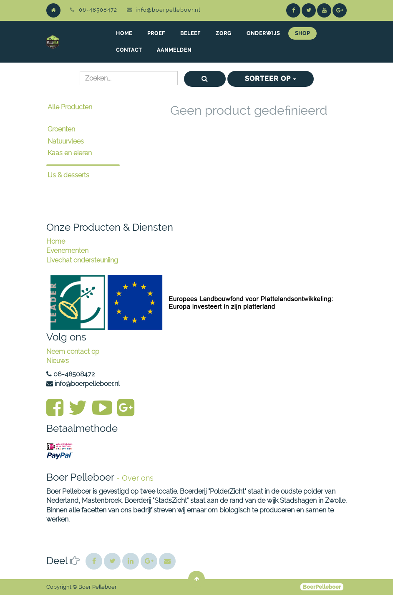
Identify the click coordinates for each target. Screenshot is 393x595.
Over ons (138, 478)
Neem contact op (72, 351)
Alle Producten (70, 107)
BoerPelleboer (322, 587)
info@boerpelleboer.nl (168, 10)
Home (55, 241)
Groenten (61, 129)
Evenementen (67, 251)
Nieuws (57, 361)
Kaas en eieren (70, 153)
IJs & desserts (68, 175)
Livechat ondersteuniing (82, 260)
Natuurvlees (66, 141)
